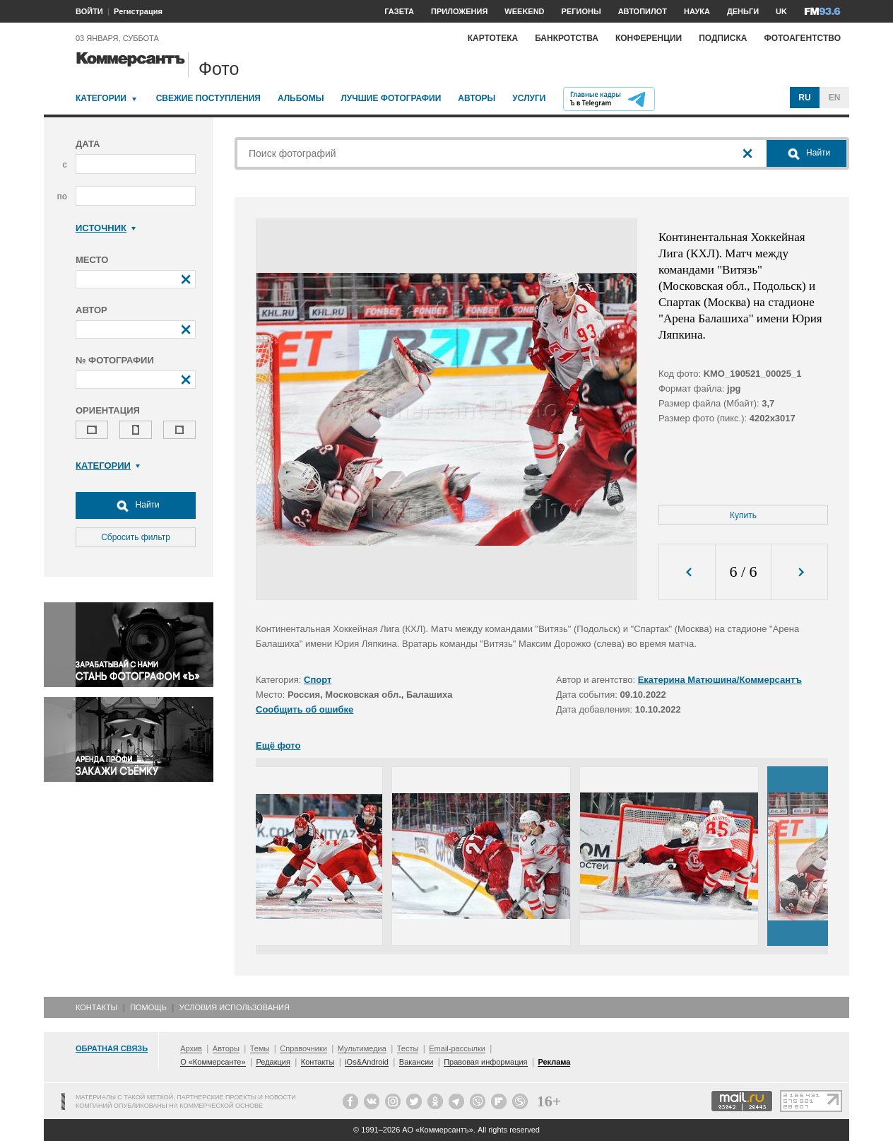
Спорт (317, 679)
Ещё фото (278, 745)
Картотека (493, 38)
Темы (260, 1048)
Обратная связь (112, 1048)
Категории (101, 98)
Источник (106, 228)
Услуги (528, 98)
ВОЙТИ (89, 11)
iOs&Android (367, 1062)
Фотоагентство (802, 38)
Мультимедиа (362, 1048)
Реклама (554, 1062)
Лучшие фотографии (391, 98)
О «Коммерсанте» (212, 1062)
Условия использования (234, 1007)
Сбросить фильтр (135, 537)
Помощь (148, 1007)
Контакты (96, 1007)
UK (781, 11)
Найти (136, 505)
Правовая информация (485, 1062)
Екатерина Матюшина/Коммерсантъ (720, 679)
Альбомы (301, 98)
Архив (191, 1048)
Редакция (273, 1062)
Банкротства (566, 38)
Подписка (723, 38)
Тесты (408, 1048)
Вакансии (416, 1062)
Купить (743, 515)
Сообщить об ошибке (304, 709)
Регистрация (138, 11)
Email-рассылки (457, 1048)
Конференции (648, 38)
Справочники (303, 1048)
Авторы (476, 98)
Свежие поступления (208, 98)
